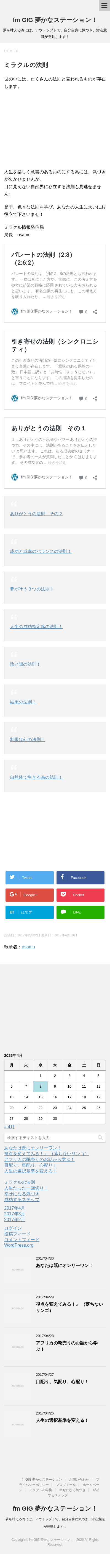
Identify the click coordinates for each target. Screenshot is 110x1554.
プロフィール (66, 1485)
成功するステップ (21, 1199)
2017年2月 (14, 1219)
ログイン (13, 1228)
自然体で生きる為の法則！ (36, 777)
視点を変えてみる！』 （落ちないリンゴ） (46, 1153)
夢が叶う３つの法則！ (32, 589)
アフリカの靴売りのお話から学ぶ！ (39, 1159)
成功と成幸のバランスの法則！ (41, 551)
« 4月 (9, 1126)
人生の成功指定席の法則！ (36, 626)
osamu (28, 947)
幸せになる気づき (21, 1193)
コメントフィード (21, 1239)
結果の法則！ (23, 702)
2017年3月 (14, 1214)
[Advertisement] (55, 130)
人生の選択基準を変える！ (30, 1171)
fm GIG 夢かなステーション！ (55, 19)
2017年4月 (14, 1208)
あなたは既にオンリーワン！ (32, 1148)
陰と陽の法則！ (25, 664)
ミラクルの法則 (19, 1182)
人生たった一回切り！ (26, 1188)
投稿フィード (17, 1234)
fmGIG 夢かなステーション (42, 1479)
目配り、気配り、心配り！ (30, 1165)
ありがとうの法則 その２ (36, 513)
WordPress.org (18, 1245)
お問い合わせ (79, 1479)
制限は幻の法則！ (27, 739)
